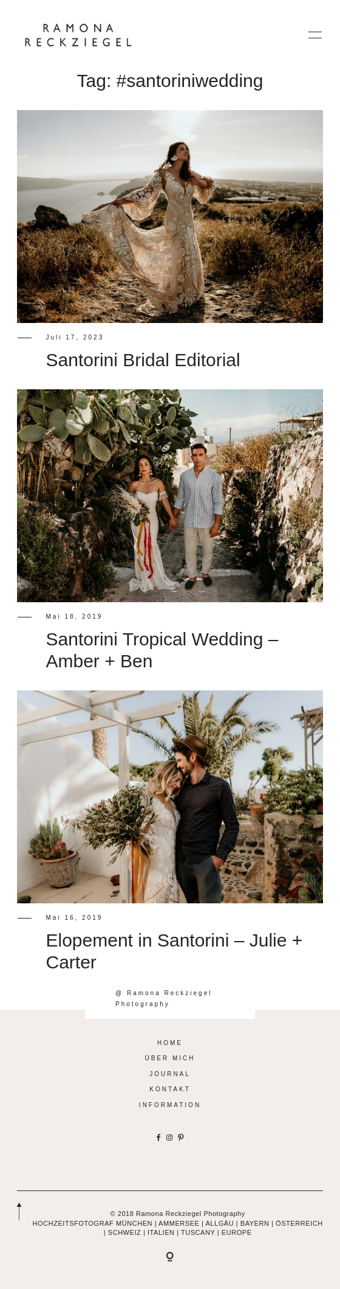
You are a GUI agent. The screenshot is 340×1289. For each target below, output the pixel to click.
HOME (170, 1043)
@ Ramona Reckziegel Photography (163, 998)
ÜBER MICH (169, 1058)
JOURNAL (170, 1074)
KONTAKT (169, 1089)
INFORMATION (170, 1105)
